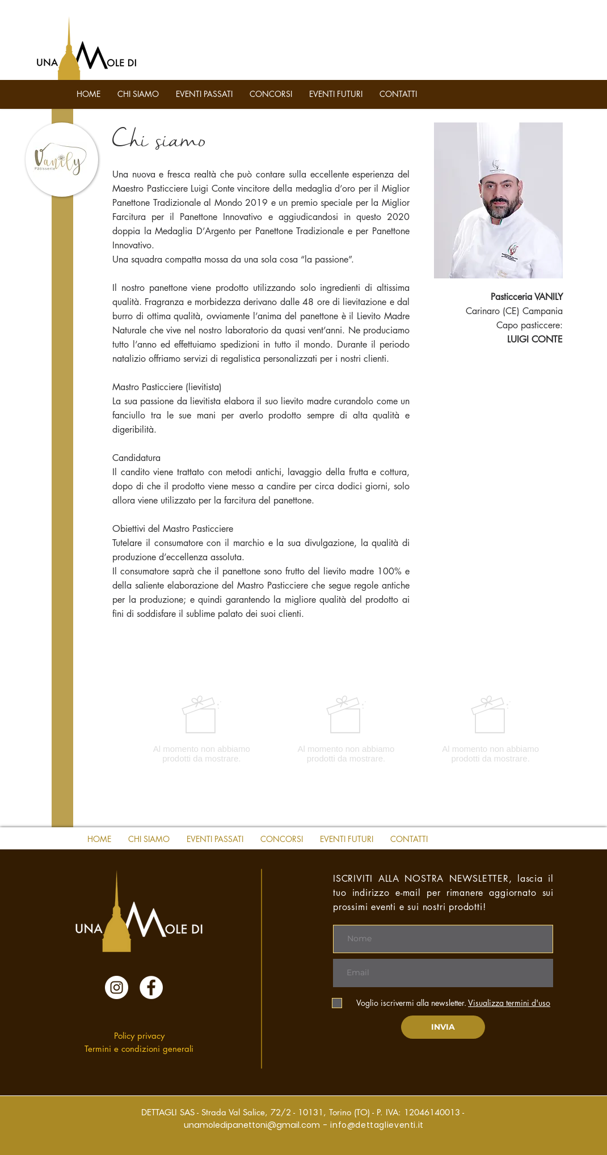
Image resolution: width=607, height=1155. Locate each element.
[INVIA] (443, 1027)
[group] (346, 729)
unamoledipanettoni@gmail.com (252, 1125)
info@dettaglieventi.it (377, 1125)
